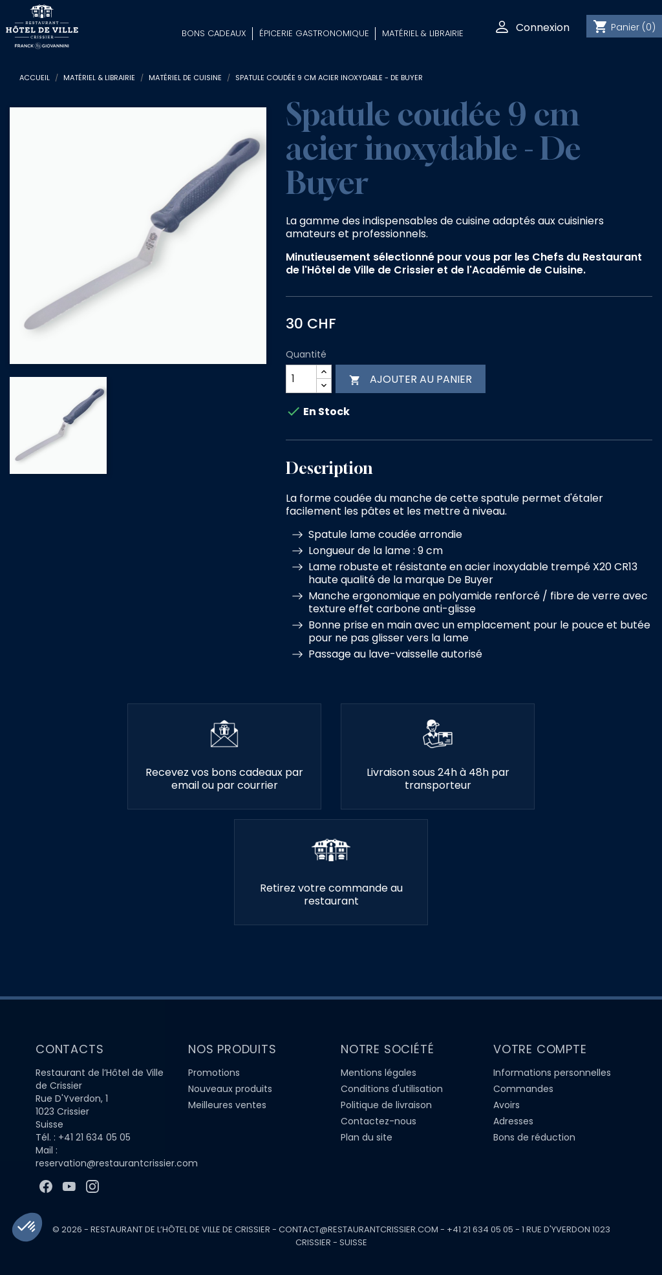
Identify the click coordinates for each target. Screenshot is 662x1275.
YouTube (69, 1186)
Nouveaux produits (230, 1088)
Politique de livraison (386, 1104)
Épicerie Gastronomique (314, 33)
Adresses (513, 1121)
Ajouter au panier (410, 379)
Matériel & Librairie (423, 33)
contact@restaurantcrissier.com (358, 1229)
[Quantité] (301, 379)
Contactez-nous (378, 1121)
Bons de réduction (534, 1137)
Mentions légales (378, 1072)
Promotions (214, 1072)
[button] (27, 1227)
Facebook (46, 1186)
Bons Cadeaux (214, 33)
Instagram (92, 1186)
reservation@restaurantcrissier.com (117, 1163)
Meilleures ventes (227, 1104)
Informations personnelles (552, 1072)
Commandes (523, 1088)
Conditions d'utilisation (392, 1088)
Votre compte (540, 1049)
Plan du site (366, 1137)
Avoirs (506, 1104)
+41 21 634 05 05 (94, 1137)
